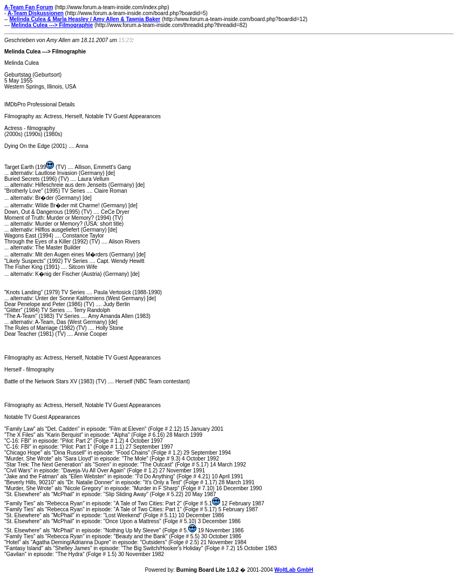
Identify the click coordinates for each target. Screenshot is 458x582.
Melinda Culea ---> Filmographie (52, 25)
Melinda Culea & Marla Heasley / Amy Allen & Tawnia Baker (84, 19)
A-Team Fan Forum (28, 7)
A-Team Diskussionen (36, 13)
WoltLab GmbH (294, 570)
